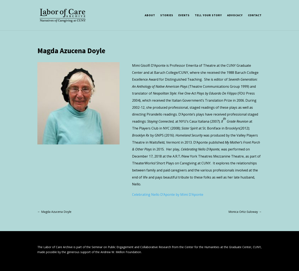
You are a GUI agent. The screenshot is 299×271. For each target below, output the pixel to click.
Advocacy (235, 15)
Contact (255, 15)
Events (184, 15)
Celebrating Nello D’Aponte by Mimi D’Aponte (167, 194)
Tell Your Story (208, 15)
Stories (166, 15)
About (150, 15)
